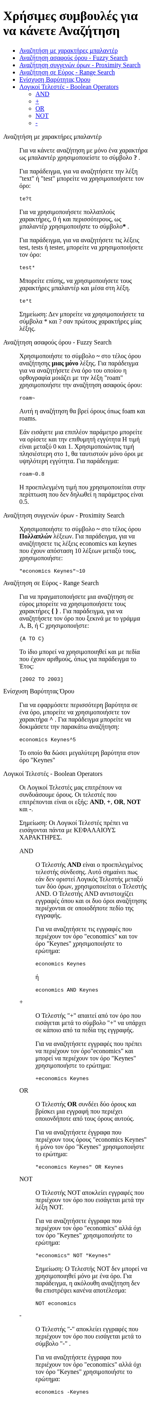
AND (42, 94)
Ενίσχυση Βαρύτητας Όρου (54, 79)
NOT (42, 115)
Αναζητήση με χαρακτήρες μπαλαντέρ (68, 50)
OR (39, 108)
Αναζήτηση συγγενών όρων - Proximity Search (80, 65)
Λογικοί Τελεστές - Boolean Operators (68, 86)
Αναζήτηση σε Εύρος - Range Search (67, 72)
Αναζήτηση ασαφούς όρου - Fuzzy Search (73, 57)
